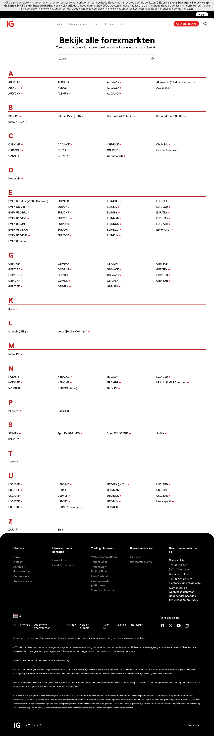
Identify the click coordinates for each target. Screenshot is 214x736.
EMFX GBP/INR (17, 206)
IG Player (135, 556)
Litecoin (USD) (17, 331)
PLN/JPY (13, 410)
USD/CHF (14, 490)
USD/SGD (162, 484)
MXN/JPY (14, 354)
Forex (16, 556)
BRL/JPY (13, 116)
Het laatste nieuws (141, 561)
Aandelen (19, 566)
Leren (123, 23)
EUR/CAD (63, 206)
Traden (58, 23)
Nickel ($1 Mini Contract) (171, 382)
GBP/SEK (112, 286)
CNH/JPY (112, 150)
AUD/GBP (63, 87)
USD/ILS (63, 495)
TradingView (98, 566)
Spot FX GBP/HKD (69, 433)
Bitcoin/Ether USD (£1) (169, 116)
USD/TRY (161, 490)
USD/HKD (63, 484)
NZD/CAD (64, 376)
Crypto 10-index (166, 150)
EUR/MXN (113, 218)
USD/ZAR (162, 495)
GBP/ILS (63, 280)
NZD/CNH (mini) (67, 388)
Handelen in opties (63, 564)
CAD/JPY (13, 155)
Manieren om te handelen (62, 550)
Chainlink (162, 144)
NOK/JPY (13, 376)
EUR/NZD (113, 229)
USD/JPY (63, 501)
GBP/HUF (63, 275)
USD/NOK (113, 495)
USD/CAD (14, 484)
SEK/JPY (13, 433)
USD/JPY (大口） (117, 484)
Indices (17, 561)
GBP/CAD (14, 269)
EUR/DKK (63, 229)
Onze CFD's (59, 560)
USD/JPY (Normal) (68, 507)
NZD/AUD (14, 388)
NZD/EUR (112, 376)
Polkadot (63, 410)
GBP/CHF (14, 275)
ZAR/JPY (13, 529)
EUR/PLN (112, 235)
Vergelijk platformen (103, 590)
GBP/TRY (161, 269)
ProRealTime (99, 571)
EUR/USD (162, 218)
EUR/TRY (161, 212)
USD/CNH (14, 495)
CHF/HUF (63, 150)
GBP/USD (162, 275)
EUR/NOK (113, 223)
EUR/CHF (63, 212)
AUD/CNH (14, 93)
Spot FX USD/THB (118, 433)
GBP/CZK (14, 286)
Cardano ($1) (115, 155)
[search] (205, 23)
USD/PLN (112, 501)
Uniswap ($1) (164, 501)
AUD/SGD (113, 87)
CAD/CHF (14, 144)
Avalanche (162, 87)
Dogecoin (14, 178)
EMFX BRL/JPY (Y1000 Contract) (28, 201)
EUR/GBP (63, 235)
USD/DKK (14, 507)
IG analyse (110, 23)
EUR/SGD (162, 206)
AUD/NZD (113, 82)
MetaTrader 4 (99, 576)
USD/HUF (63, 490)
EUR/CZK (63, 223)
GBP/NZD (113, 275)
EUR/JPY (112, 212)
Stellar (160, 433)
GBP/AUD (14, 263)
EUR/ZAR (162, 223)
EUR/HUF (112, 201)
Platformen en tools (77, 23)
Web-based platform (104, 556)
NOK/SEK (14, 382)
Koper (12, 309)
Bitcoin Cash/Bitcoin (119, 116)
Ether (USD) (163, 229)
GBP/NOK (113, 269)
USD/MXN (113, 490)
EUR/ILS (112, 206)
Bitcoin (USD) (16, 121)
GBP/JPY (63, 286)
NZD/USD (162, 376)
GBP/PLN (112, 280)
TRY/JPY (13, 461)
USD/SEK (112, 507)
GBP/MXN (113, 263)
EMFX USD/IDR (17, 218)
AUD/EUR (63, 82)
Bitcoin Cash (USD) (69, 116)
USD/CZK (14, 501)
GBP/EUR (63, 269)
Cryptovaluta (21, 576)
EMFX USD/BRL (17, 212)
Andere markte (22, 581)
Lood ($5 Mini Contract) (72, 331)
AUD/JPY (63, 93)
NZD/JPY (112, 388)
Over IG (96, 23)
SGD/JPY (13, 439)
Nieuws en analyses (142, 548)
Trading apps (99, 561)
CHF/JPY (63, 155)
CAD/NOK (64, 144)
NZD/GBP (113, 382)
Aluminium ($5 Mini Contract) (174, 82)
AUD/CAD (14, 82)
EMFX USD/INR (17, 223)
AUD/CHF (14, 87)
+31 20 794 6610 (179, 565)
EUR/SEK (161, 201)
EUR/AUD (63, 201)
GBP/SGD (162, 263)
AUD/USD (113, 93)
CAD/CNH (14, 150)
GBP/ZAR (162, 280)
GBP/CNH (14, 280)
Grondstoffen (21, 571)
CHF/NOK (113, 144)
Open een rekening (186, 23)
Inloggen (201, 14)
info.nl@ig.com (179, 569)
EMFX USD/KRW (18, 229)
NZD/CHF (63, 382)
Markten (18, 548)
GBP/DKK (63, 263)
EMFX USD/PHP (17, 235)
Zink (60, 529)
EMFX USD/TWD (18, 240)
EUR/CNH (63, 218)
